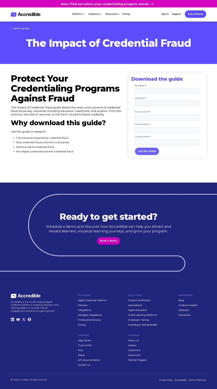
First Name (140, 85)
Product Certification (139, 311)
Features (83, 316)
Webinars (184, 320)
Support (176, 14)
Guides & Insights (188, 316)
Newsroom (134, 366)
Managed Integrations (90, 325)
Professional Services (89, 330)
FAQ (80, 361)
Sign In (165, 14)
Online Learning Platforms (142, 325)
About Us (133, 351)
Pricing (126, 14)
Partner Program (137, 370)
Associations (135, 316)
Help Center (84, 351)
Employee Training (138, 330)
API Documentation (89, 370)
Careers (132, 356)
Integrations (84, 320)
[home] (25, 14)
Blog (181, 311)
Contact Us (84, 375)
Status (81, 366)
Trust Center (85, 356)
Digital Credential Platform (92, 311)
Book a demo (108, 251)
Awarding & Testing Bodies (143, 335)
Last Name (140, 98)
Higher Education (137, 320)
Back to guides (21, 28)
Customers (134, 361)
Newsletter (185, 325)
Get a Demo (195, 14)
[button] (77, 14)
